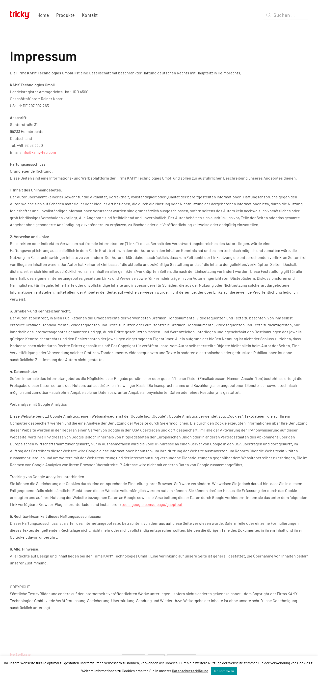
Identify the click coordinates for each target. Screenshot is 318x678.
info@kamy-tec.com (39, 152)
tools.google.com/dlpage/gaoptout (152, 504)
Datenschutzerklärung (190, 671)
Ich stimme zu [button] (224, 671)
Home (43, 15)
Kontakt (90, 15)
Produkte (65, 15)
